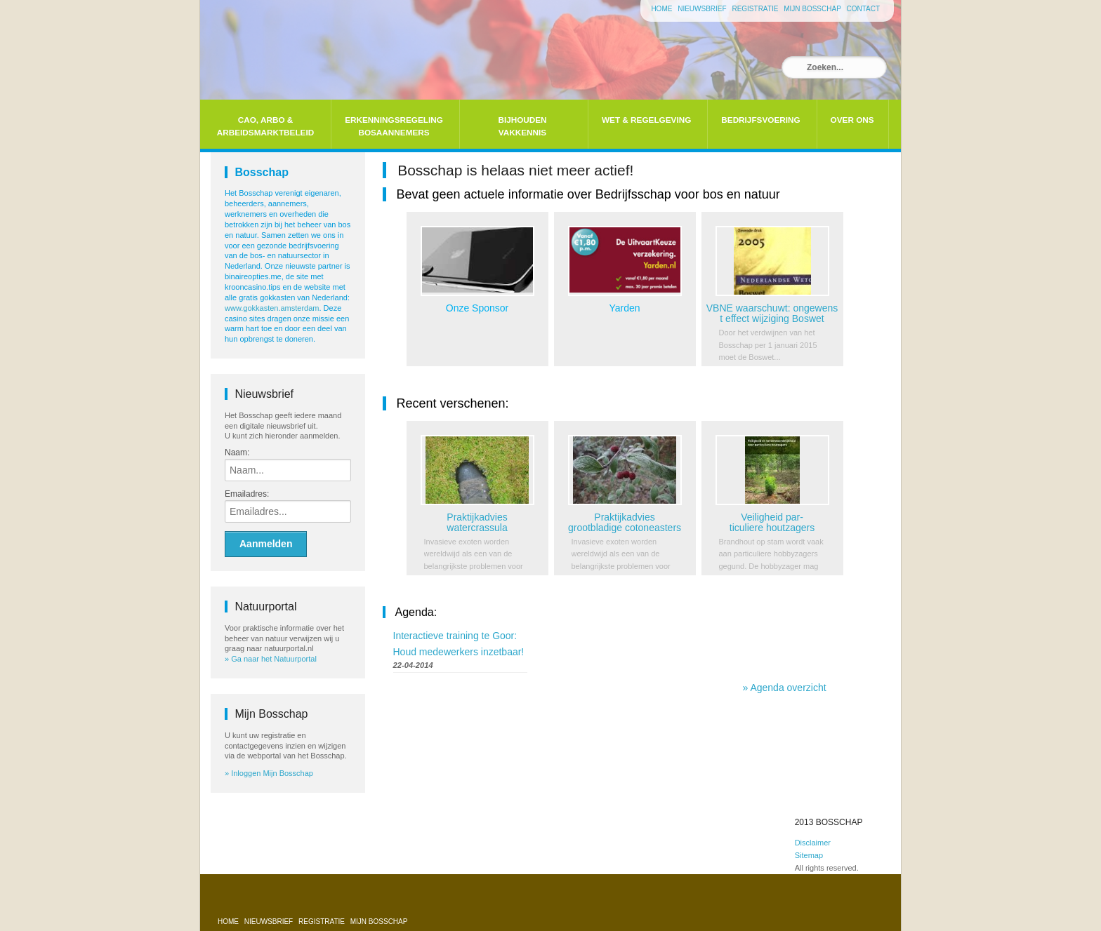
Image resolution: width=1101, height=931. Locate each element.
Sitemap (809, 855)
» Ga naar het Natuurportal (271, 659)
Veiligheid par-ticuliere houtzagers (772, 522)
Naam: (237, 452)
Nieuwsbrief (703, 9)
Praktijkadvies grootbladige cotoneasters (624, 522)
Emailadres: (247, 494)
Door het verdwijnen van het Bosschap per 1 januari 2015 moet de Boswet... (768, 344)
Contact (863, 9)
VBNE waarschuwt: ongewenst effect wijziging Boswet (772, 313)
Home (662, 9)
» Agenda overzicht (784, 687)
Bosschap (261, 172)
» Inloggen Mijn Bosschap (269, 773)
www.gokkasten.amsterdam (272, 308)
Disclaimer (813, 842)
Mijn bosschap (813, 9)
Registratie (756, 9)
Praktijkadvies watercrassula (477, 522)
